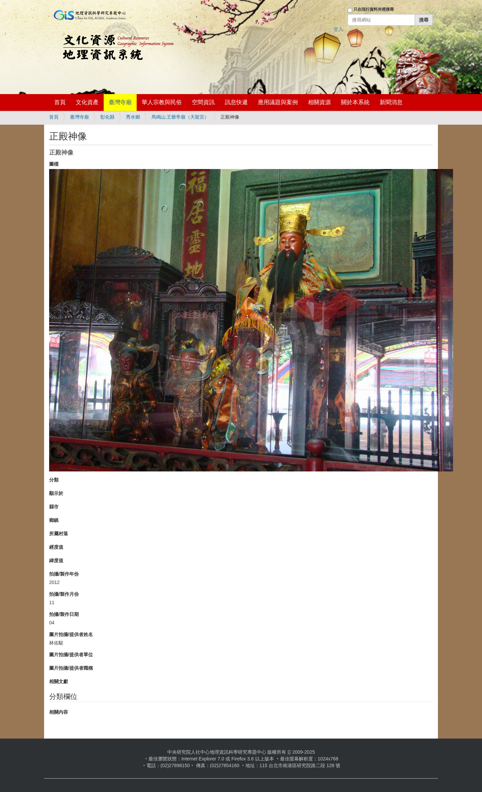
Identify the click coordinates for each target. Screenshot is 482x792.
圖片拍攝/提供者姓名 (71, 634)
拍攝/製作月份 (64, 594)
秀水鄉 (133, 117)
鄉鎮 (54, 520)
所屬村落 (58, 533)
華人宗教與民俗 (162, 102)
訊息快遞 (236, 102)
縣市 (54, 506)
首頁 (60, 102)
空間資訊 (203, 102)
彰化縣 (107, 117)
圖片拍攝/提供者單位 (71, 654)
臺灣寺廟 (120, 102)
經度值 (56, 547)
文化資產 (87, 102)
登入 (338, 29)
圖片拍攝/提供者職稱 (71, 668)
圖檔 (54, 164)
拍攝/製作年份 (64, 574)
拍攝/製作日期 (64, 614)
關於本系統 (355, 102)
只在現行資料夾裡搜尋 (373, 9)
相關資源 (319, 102)
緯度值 (56, 560)
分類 (54, 480)
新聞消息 (391, 102)
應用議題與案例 (278, 102)
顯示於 (56, 493)
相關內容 (58, 712)
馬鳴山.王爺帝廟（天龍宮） (180, 117)
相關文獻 (58, 681)
